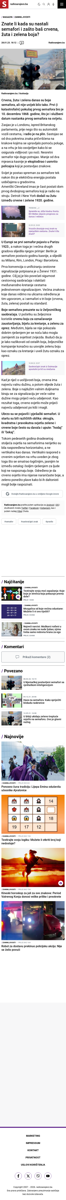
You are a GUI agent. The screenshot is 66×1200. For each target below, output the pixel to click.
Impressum (33, 1143)
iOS (57, 504)
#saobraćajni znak (29, 521)
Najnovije (14, 736)
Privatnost (33, 1157)
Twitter (24, 507)
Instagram (45, 507)
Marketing (33, 1135)
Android (50, 504)
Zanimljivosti (22, 17)
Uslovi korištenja (33, 1164)
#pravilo (49, 521)
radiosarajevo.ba (44, 1187)
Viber (19, 511)
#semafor (8, 521)
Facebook (34, 507)
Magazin (7, 17)
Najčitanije (14, 581)
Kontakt (33, 1150)
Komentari (14, 646)
